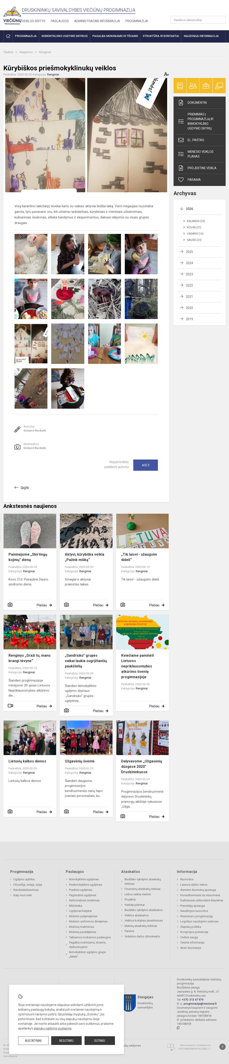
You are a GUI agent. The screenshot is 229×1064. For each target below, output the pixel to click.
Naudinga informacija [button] (201, 36)
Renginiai (45, 52)
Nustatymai (33, 1040)
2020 (189, 308)
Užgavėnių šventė (80, 761)
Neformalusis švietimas (84, 900)
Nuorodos (186, 879)
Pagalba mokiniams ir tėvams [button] (115, 36)
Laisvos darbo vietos (193, 884)
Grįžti (25, 488)
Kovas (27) (194, 227)
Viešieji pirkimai (135, 904)
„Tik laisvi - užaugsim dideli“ (139, 557)
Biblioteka (75, 905)
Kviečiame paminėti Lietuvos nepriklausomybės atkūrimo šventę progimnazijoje (137, 666)
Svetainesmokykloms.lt (194, 1048)
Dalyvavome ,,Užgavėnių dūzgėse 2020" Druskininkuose (141, 766)
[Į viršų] (222, 1047)
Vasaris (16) (195, 233)
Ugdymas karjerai (80, 911)
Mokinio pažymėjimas (83, 916)
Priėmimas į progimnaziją (196, 916)
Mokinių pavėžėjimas (82, 932)
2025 (189, 252)
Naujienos (26, 52)
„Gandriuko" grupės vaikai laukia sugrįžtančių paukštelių (86, 660)
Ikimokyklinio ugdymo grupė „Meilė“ (87, 954)
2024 (189, 263)
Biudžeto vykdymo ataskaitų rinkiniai (143, 881)
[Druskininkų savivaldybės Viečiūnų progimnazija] (12, 14)
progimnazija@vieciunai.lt (200, 1003)
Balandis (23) (196, 221)
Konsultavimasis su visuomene (200, 895)
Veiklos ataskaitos (136, 915)
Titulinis (8, 52)
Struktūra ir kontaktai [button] (161, 36)
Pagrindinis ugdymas (82, 895)
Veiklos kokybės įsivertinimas (144, 920)
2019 (189, 319)
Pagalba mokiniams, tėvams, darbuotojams (87, 945)
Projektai (130, 899)
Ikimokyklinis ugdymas (84, 879)
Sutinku (99, 1040)
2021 (189, 296)
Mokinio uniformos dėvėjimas (88, 921)
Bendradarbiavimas (25, 889)
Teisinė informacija (192, 942)
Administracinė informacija (97, 21)
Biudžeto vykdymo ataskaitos (144, 910)
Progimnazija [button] (26, 36)
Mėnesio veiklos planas (196, 154)
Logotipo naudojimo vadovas (199, 921)
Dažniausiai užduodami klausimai (201, 900)
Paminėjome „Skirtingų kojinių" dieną (27, 557)
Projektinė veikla (197, 168)
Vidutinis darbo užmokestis (142, 936)
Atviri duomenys (190, 948)
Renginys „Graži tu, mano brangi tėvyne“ (29, 658)
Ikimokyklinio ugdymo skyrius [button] (64, 36)
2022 (189, 285)
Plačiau (42, 605)
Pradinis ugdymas (80, 889)
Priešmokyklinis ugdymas (85, 884)
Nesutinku (66, 1040)
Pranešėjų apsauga (192, 905)
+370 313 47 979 (192, 999)
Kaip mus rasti (22, 895)
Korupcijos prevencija (194, 932)
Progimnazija (136, 21)
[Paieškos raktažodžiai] (198, 20)
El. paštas (191, 140)
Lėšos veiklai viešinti (138, 894)
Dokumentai (192, 102)
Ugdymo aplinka (24, 879)
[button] (195, 9)
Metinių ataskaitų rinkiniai (141, 926)
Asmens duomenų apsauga (198, 889)
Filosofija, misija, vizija (27, 884)
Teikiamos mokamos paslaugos (90, 937)
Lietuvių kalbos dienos (27, 761)
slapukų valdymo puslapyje (53, 1028)
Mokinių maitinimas (81, 926)
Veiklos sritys (33, 21)
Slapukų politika (190, 926)
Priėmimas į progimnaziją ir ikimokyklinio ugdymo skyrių (195, 121)
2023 (189, 274)
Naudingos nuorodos (194, 911)
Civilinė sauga (189, 937)
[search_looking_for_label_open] (220, 19)
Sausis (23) (194, 240)
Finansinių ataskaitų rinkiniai (143, 889)
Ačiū (145, 465)
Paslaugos (60, 21)
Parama (189, 179)
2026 (189, 209)
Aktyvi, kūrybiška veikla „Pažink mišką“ (84, 557)
